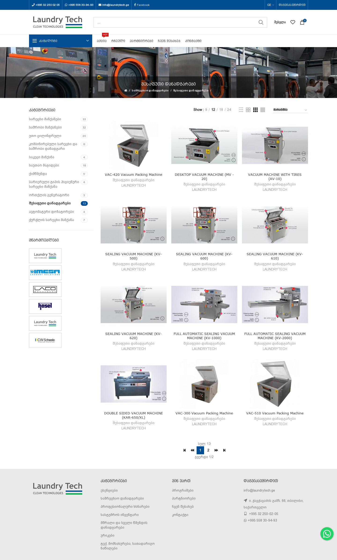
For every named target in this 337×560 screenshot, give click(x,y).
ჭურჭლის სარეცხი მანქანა (51, 220)
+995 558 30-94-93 (80, 5)
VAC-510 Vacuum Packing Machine (275, 413)
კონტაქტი (180, 515)
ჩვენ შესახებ (183, 506)
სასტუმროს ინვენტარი (120, 515)
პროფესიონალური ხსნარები (125, 506)
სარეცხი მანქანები (45, 119)
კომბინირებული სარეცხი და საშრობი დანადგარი (53, 146)
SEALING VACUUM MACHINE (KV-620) (133, 336)
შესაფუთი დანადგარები (191, 90)
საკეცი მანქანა (41, 157)
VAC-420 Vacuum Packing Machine (133, 175)
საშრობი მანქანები (45, 127)
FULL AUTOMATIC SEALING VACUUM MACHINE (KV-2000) (275, 336)
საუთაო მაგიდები (44, 165)
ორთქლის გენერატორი (49, 195)
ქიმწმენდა (38, 174)
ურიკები (107, 535)
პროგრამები (183, 490)
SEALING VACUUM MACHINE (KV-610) (275, 256)
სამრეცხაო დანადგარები (150, 90)
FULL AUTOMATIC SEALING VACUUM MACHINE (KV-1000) (204, 336)
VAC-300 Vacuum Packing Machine (204, 413)
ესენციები (109, 490)
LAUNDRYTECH (133, 185)
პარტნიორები (184, 498)
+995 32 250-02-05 (263, 514)
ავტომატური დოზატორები (51, 212)
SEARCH (261, 22)
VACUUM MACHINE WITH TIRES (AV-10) (275, 177)
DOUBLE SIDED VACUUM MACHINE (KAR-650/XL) (133, 415)
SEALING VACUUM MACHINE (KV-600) (204, 256)
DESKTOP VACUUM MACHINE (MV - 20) (204, 177)
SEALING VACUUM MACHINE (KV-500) (133, 256)
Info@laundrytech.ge (115, 5)
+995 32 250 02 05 (48, 5)
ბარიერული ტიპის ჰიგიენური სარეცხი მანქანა (54, 184)
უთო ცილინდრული (45, 136)
